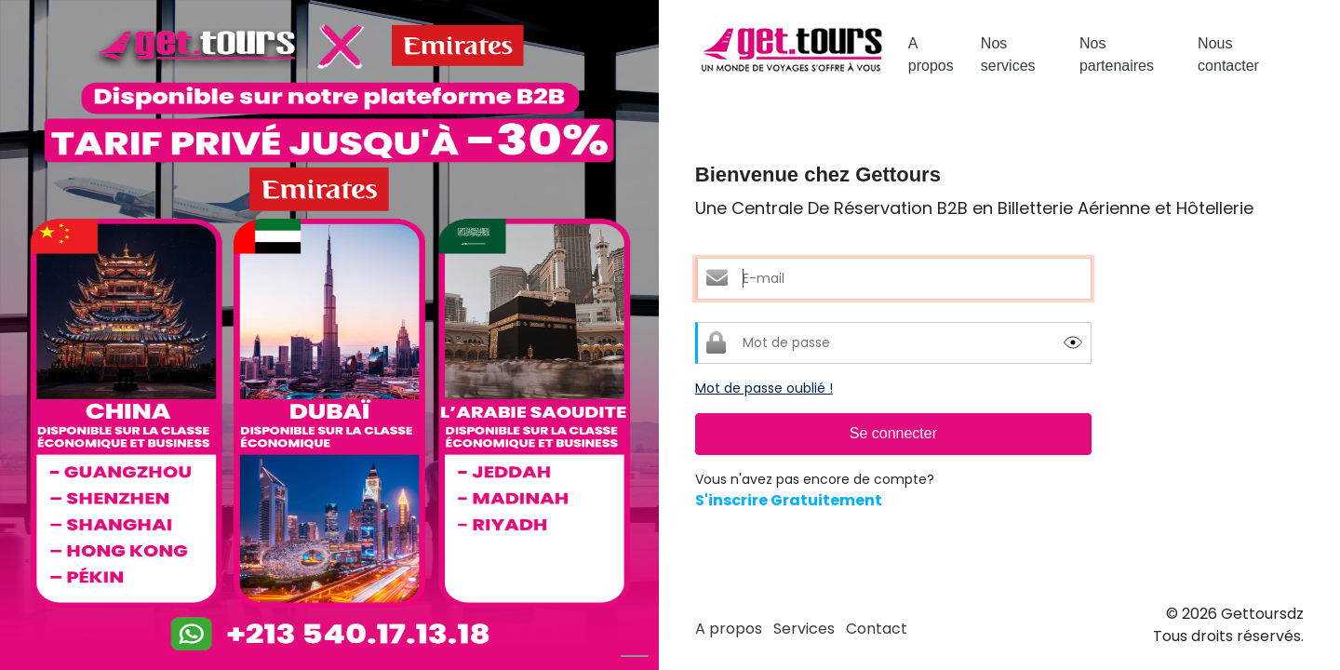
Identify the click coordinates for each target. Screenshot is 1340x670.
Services (804, 628)
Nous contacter (1228, 54)
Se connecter (893, 433)
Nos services (1008, 54)
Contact (876, 628)
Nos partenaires (1116, 54)
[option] (329, 335)
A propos (931, 54)
